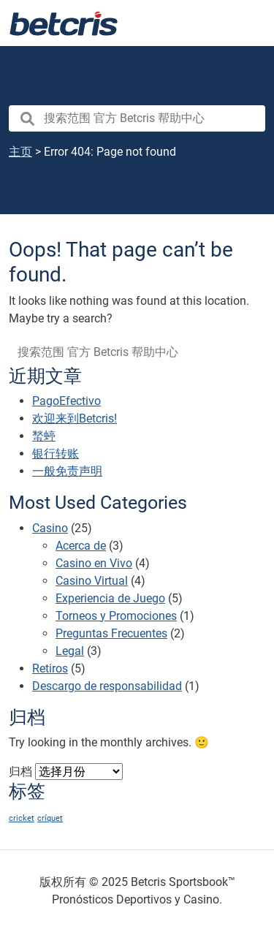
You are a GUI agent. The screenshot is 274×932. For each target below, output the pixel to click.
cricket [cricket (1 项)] (21, 818)
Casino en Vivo (94, 563)
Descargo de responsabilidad (107, 686)
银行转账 (55, 454)
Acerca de (81, 546)
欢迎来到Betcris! (74, 418)
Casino (50, 528)
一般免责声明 (67, 471)
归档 (20, 771)
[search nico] (137, 118)
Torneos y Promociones (116, 616)
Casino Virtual (92, 581)
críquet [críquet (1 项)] (50, 818)
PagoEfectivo (66, 401)
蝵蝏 (44, 436)
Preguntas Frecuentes (111, 633)
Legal (70, 651)
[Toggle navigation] (244, 23)
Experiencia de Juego (110, 598)
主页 (20, 152)
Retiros (50, 668)
